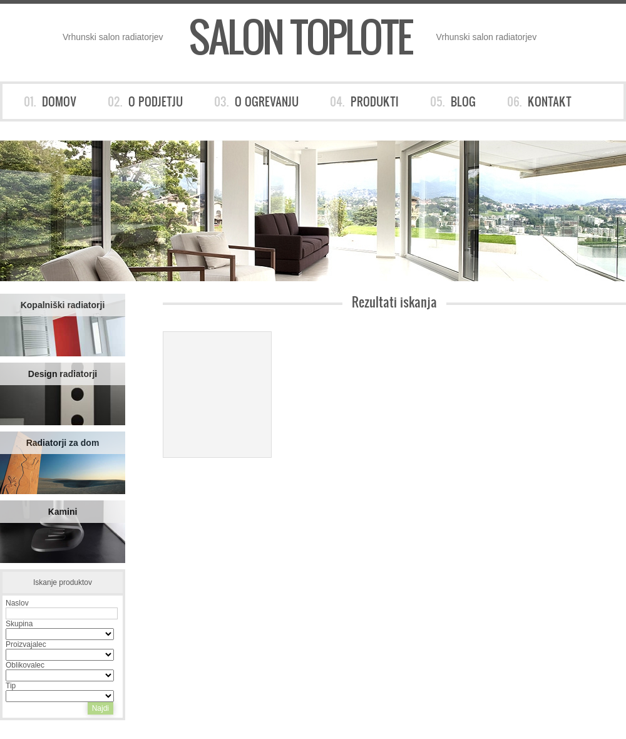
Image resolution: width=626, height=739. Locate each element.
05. (453, 101)
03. (256, 101)
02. (145, 101)
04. (364, 101)
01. (50, 101)
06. (539, 101)
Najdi (100, 708)
